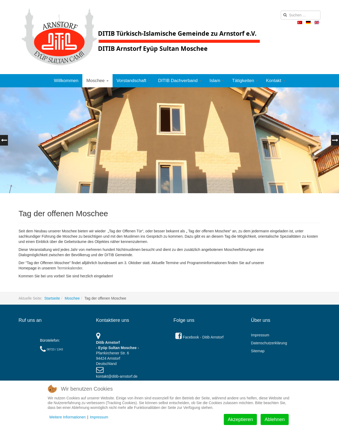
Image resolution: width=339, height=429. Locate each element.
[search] (300, 15)
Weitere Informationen (67, 417)
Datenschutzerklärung (269, 343)
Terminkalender (69, 268)
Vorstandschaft (133, 80)
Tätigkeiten (245, 80)
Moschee (97, 80)
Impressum (260, 335)
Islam (216, 80)
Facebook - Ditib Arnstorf (199, 337)
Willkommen (66, 80)
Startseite (52, 298)
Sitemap (258, 351)
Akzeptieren (240, 419)
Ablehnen (275, 419)
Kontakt (275, 80)
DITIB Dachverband (180, 80)
